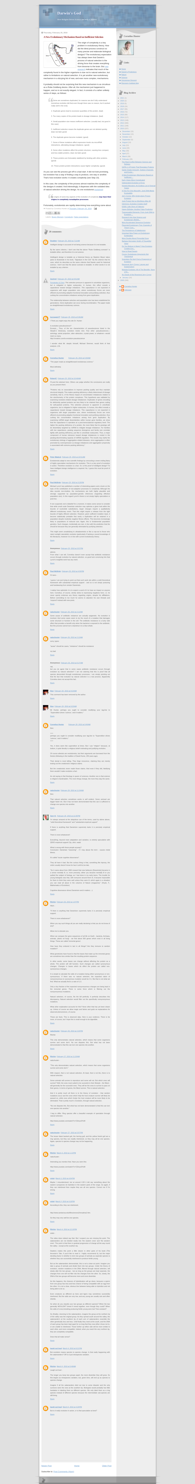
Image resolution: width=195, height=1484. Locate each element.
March (125, 156)
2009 (122, 280)
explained (98, 189)
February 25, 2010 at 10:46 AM (69, 378)
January (125, 277)
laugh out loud (56, 1348)
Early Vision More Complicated (133, 180)
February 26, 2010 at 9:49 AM (79, 724)
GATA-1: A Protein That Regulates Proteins (138, 167)
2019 (122, 103)
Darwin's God (69, 13)
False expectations (81, 217)
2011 (122, 126)
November (126, 134)
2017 (122, 109)
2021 (122, 98)
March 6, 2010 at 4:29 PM (72, 1407)
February (125, 159)
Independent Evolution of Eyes (133, 183)
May (124, 151)
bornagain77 (55, 317)
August (125, 142)
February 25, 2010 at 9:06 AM (72, 317)
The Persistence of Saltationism (133, 230)
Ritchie (53, 902)
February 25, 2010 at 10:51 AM (73, 457)
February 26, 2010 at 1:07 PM (68, 902)
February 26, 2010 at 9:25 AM (66, 706)
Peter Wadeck (55, 457)
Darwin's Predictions (129, 72)
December (126, 131)
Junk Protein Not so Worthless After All (136, 201)
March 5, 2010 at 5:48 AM (66, 1366)
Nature (123, 75)
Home (77, 1466)
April (124, 153)
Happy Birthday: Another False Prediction (137, 209)
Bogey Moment (58, 217)
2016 (122, 112)
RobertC (53, 378)
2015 (122, 115)
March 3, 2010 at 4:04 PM (65, 1178)
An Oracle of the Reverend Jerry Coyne (136, 275)
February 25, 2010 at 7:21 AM (69, 241)
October (125, 137)
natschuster (55, 612)
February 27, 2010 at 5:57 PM (72, 1133)
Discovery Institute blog (130, 83)
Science (124, 77)
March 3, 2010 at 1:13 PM (66, 1153)
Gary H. (53, 816)
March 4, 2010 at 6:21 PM (72, 1348)
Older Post (106, 1466)
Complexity (68, 217)
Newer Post (46, 1466)
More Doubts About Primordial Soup (135, 238)
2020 (122, 101)
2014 (122, 117)
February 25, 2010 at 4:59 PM (73, 571)
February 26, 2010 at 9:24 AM (66, 691)
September (126, 140)
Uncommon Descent (129, 80)
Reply (52, 271)
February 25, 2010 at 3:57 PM (72, 548)
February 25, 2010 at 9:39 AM (79, 358)
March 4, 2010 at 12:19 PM (67, 1229)
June (124, 148)
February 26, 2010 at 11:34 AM (72, 790)
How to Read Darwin (129, 251)
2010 (122, 128)
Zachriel (53, 279)
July (124, 145)
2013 (122, 120)
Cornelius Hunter (57, 358)
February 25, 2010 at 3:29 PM (73, 482)
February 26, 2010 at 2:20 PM (72, 1031)
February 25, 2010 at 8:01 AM (69, 279)
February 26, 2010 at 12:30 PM (68, 816)
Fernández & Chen (57, 282)
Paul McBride (55, 482)
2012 (122, 123)
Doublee (53, 241)
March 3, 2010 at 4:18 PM (65, 1201)
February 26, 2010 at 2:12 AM (72, 612)
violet (52, 1178)
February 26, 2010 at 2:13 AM (72, 637)
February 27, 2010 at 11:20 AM (68, 1056)
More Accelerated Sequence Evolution (136, 222)
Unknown (127, 290)
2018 (122, 106)
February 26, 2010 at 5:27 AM (72, 663)
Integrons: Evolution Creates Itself (134, 204)
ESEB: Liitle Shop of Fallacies (133, 207)
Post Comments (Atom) (63, 1471)
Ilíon (52, 691)
